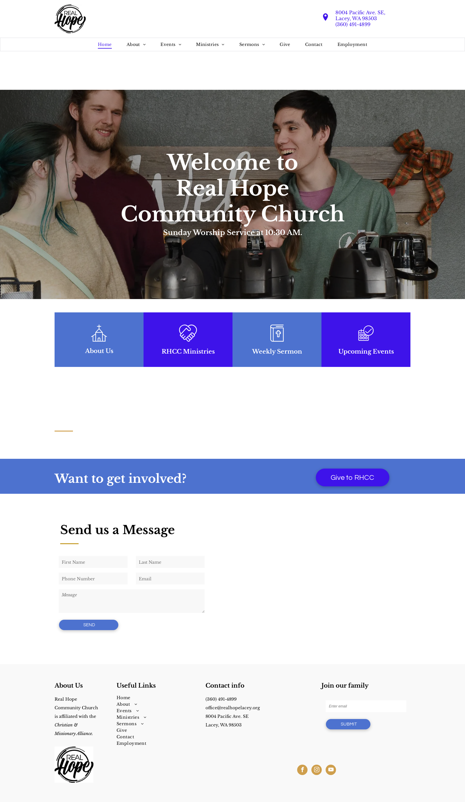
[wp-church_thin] (99, 343)
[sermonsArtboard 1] (277, 343)
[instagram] (316, 771)
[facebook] (302, 771)
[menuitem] (104, 44)
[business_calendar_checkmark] (366, 343)
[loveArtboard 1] (188, 343)
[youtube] (331, 771)
